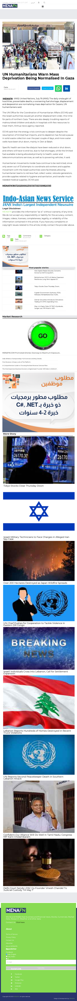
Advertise (9, 942)
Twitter (15, 976)
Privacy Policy (11, 936)
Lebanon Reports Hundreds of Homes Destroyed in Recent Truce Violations (37, 732)
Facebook (16, 973)
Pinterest (16, 982)
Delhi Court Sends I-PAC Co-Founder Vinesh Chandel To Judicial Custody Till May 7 (35, 888)
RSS (14, 988)
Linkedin (16, 985)
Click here (20, 921)
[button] (38, 2)
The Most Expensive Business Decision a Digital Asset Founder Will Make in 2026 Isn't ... (30, 372)
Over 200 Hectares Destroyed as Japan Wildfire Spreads (35, 585)
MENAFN (8, 102)
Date (6, 91)
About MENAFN (11, 945)
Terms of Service (12, 933)
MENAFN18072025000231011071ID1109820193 (26, 189)
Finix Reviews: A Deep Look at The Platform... (16, 366)
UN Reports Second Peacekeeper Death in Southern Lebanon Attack (38, 777)
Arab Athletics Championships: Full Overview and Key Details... (22, 362)
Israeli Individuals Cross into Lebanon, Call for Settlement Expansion (35, 673)
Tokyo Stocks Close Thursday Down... (47, 290)
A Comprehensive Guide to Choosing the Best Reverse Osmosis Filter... (25, 369)
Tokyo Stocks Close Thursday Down (23, 489)
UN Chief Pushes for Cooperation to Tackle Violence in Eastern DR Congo (38, 625)
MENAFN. (16, 995)
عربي (33, 2)
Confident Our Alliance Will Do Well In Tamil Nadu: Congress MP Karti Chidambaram (37, 835)
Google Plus (17, 979)
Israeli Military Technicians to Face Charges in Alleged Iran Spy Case (38, 541)
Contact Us (10, 939)
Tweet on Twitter (48, 92)
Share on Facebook (33, 92)
